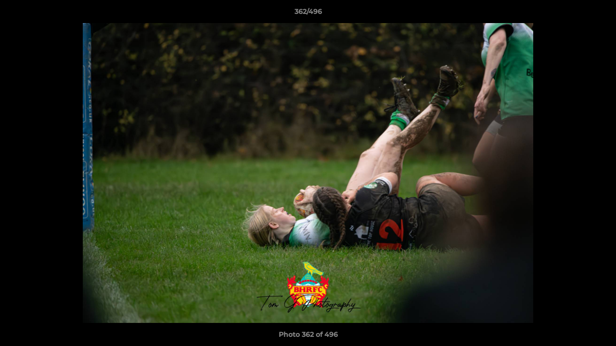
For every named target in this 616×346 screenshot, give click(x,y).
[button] (598, 14)
